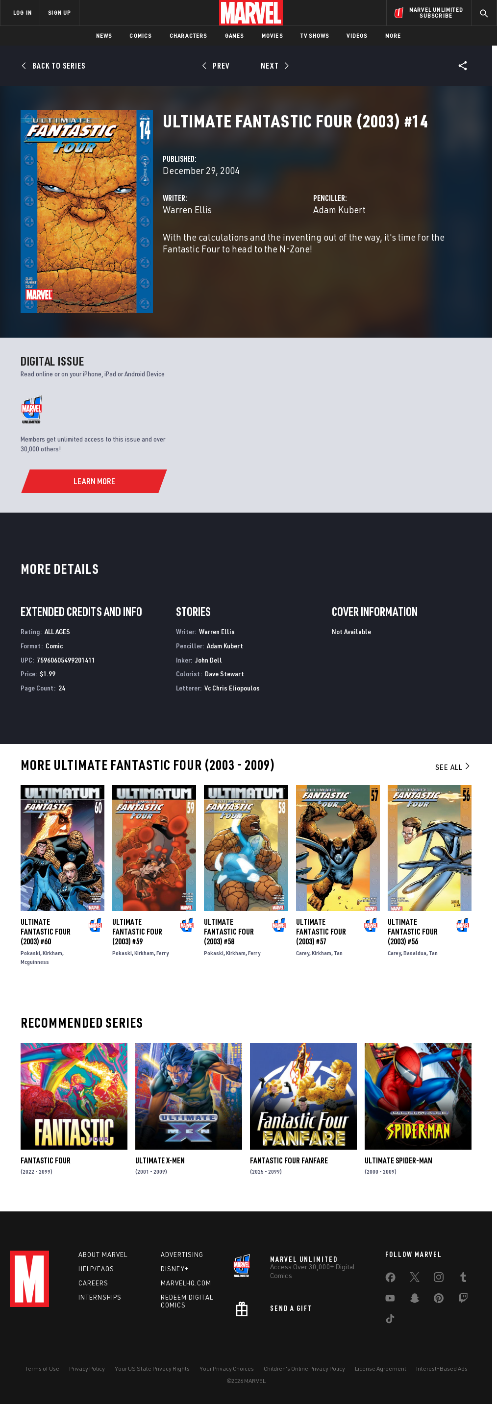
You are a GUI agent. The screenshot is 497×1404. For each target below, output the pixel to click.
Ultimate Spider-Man (398, 1160)
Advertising (182, 1254)
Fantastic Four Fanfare (289, 1160)
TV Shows (314, 35)
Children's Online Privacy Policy (304, 1368)
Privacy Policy (87, 1368)
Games (234, 35)
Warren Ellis (187, 209)
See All (453, 767)
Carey (302, 953)
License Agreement (380, 1368)
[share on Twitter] (415, 1279)
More (393, 35)
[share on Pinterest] (439, 1300)
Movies (272, 35)
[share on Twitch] (463, 1300)
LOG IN (22, 12)
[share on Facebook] (390, 1279)
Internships (100, 1297)
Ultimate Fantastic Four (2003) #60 (46, 931)
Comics (140, 35)
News (104, 35)
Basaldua (414, 953)
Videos (357, 35)
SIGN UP (59, 12)
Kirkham (52, 953)
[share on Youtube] (390, 1300)
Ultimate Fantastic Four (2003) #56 (413, 931)
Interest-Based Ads (442, 1368)
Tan (338, 953)
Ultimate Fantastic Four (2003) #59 (137, 931)
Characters (188, 35)
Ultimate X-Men (160, 1160)
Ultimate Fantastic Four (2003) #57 (321, 931)
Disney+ (175, 1269)
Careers (93, 1283)
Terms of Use (42, 1368)
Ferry (162, 953)
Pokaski (30, 953)
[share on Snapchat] (415, 1300)
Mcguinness (35, 961)
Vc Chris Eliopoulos (232, 688)
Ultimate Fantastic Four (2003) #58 (229, 931)
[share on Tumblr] (463, 1279)
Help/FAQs (96, 1269)
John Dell (208, 660)
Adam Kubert (339, 209)
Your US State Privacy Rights (152, 1368)
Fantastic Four (46, 1160)
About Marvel (102, 1254)
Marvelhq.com (186, 1283)
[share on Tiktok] (390, 1321)
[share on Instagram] (439, 1279)
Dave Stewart (224, 673)
